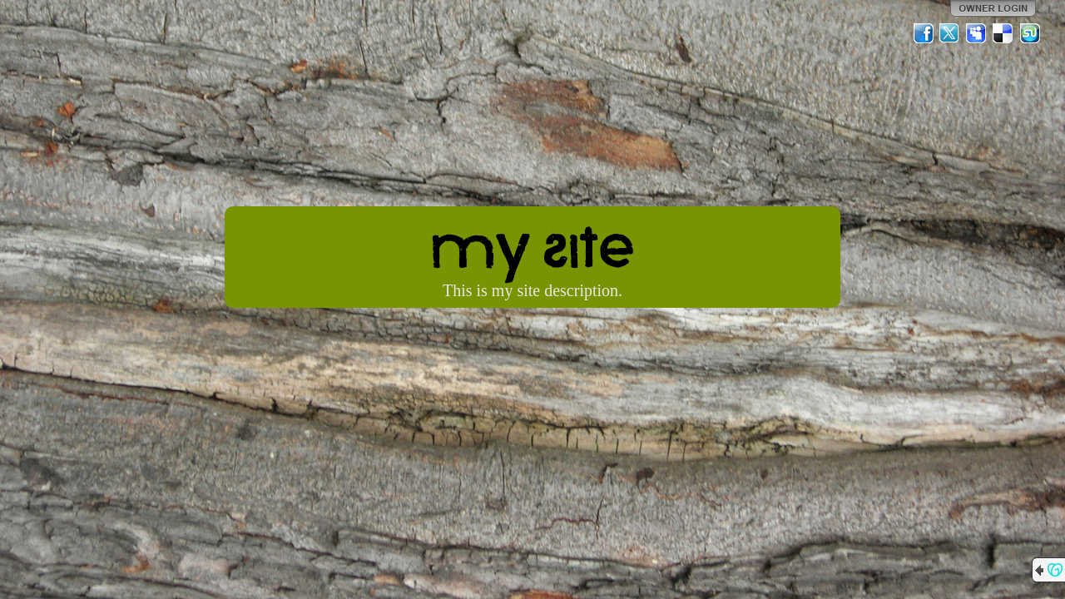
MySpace (976, 33)
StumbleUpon (1030, 33)
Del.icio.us (1003, 33)
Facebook (923, 33)
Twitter (950, 33)
